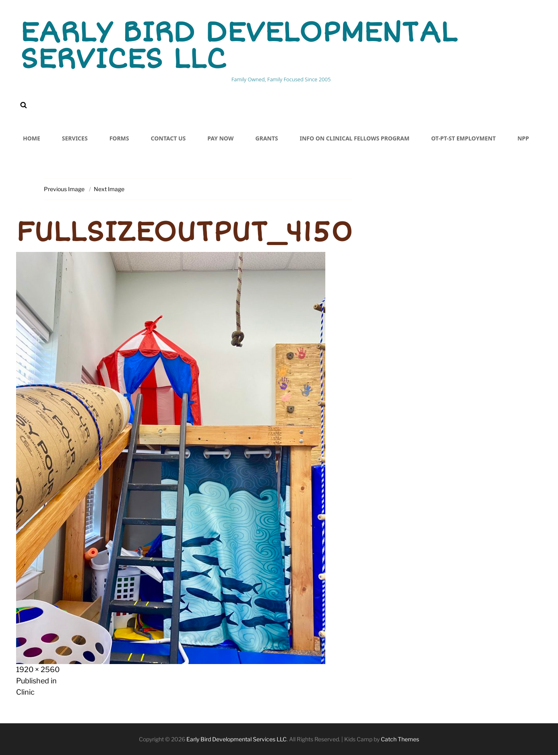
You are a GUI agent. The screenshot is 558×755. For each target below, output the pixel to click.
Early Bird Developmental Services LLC (238, 45)
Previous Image (64, 189)
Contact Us (168, 138)
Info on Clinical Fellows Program (354, 138)
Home (31, 138)
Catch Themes (400, 739)
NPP (523, 138)
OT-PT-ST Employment (463, 138)
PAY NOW (220, 138)
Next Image (109, 189)
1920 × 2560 (38, 669)
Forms (119, 138)
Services (75, 138)
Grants (266, 138)
